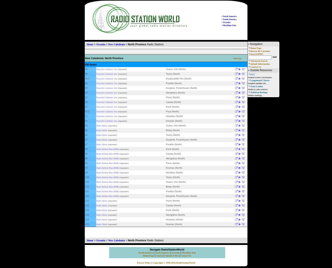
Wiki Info (237, 58)
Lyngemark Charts (259, 80)
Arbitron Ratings (259, 92)
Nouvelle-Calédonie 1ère (107, 69)
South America (162, 253)
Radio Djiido (102, 125)
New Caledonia (116, 44)
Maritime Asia (189, 253)
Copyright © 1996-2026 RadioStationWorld (174, 263)
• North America (229, 16)
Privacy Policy (144, 263)
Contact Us (255, 67)
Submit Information (260, 64)
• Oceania (226, 22)
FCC (252, 74)
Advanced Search (258, 61)
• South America (229, 19)
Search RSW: (256, 54)
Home (90, 44)
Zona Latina (256, 86)
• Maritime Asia (229, 25)
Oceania (100, 44)
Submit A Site (171, 256)
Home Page (255, 48)
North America (145, 253)
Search (159, 256)
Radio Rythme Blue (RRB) (108, 149)
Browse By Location (260, 51)
